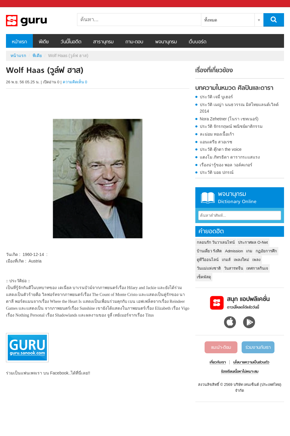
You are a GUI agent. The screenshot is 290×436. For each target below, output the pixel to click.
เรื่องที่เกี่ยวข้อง (214, 71)
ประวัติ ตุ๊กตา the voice (221, 149)
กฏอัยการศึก (266, 251)
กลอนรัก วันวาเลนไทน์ (216, 242)
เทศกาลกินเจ (257, 268)
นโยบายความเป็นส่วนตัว (251, 363)
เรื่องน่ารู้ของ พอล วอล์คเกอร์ (226, 164)
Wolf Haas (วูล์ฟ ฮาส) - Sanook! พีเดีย (37, 21)
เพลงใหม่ (241, 259)
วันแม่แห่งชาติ (209, 268)
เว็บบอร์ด (197, 42)
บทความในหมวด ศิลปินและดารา (234, 88)
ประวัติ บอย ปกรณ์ (217, 172)
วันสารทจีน (233, 268)
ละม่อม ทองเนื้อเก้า (217, 134)
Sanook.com (18, 3)
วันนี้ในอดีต (71, 42)
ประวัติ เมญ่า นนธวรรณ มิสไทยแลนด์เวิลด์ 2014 (239, 107)
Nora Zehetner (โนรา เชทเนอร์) (229, 118)
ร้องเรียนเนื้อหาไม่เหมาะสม (239, 372)
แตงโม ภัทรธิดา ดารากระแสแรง (230, 157)
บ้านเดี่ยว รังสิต (209, 251)
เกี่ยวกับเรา (218, 363)
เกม (249, 251)
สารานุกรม (103, 42)
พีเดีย (44, 42)
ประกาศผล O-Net (253, 242)
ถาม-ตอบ (134, 42)
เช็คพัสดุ (204, 277)
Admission (234, 251)
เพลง (256, 259)
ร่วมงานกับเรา (258, 347)
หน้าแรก (19, 42)
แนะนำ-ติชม (221, 347)
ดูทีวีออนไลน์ (208, 259)
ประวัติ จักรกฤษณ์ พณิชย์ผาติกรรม (231, 126)
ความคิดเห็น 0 (75, 82)
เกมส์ (226, 259)
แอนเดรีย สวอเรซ (216, 141)
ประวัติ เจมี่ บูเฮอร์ (216, 96)
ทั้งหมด (210, 20)
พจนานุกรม (166, 42)
